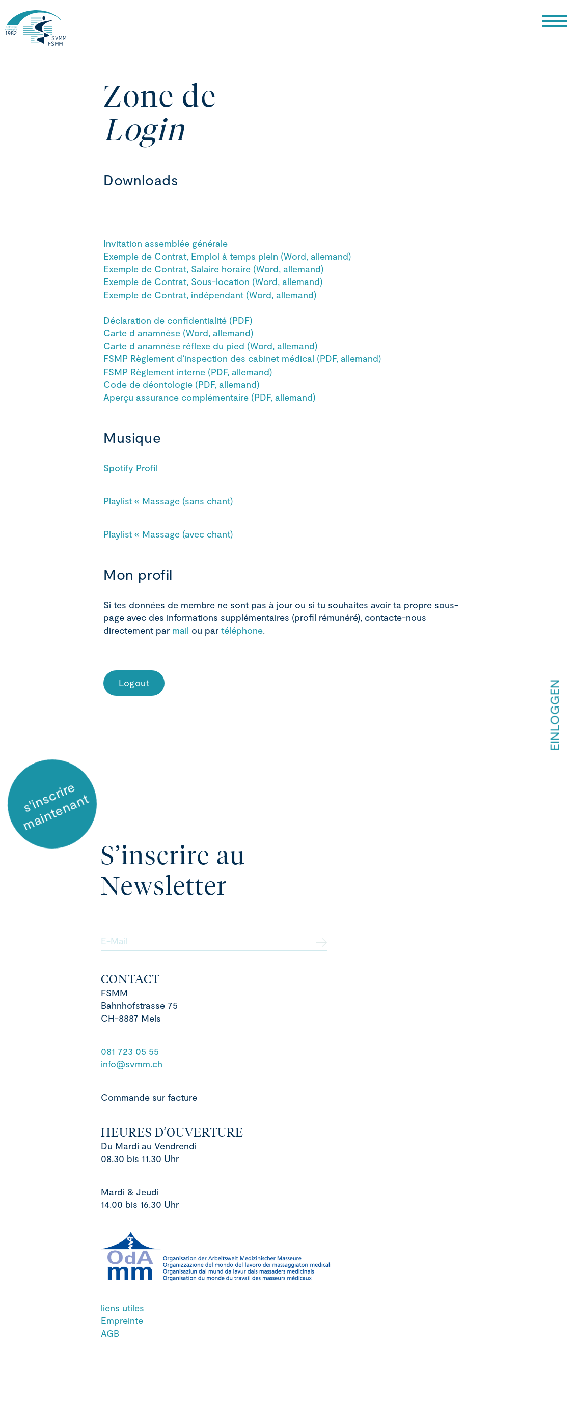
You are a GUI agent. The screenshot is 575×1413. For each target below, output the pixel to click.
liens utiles (122, 1307)
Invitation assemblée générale (165, 243)
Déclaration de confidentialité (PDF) (178, 320)
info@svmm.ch (131, 1063)
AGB (110, 1333)
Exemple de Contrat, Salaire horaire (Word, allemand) (213, 268)
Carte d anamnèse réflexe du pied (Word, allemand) (210, 345)
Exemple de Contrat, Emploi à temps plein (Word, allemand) (227, 256)
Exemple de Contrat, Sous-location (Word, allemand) (213, 281)
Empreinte (122, 1320)
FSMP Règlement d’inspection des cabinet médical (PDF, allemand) (242, 358)
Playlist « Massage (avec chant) (168, 534)
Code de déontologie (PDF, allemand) (181, 384)
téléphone (242, 630)
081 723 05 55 (130, 1051)
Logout (134, 682)
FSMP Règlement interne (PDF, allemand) (187, 371)
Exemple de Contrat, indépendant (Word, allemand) (210, 294)
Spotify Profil (130, 467)
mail (181, 630)
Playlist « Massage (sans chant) (168, 500)
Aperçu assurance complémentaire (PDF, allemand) (209, 397)
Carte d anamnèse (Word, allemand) (178, 332)
